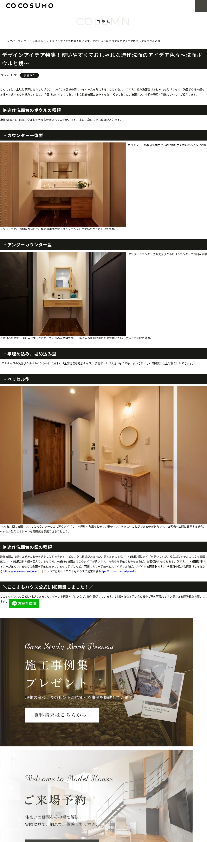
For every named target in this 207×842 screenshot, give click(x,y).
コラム (159, 804)
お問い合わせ (163, 791)
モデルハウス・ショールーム (122, 809)
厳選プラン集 (163, 759)
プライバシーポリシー (169, 810)
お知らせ (161, 797)
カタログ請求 (163, 753)
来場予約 (109, 816)
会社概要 (161, 778)
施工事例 (161, 746)
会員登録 (161, 765)
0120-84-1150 (42, 762)
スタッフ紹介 (163, 785)
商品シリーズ (117, 765)
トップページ (112, 746)
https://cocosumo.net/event (21, 571)
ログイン (161, 772)
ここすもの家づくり (116, 753)
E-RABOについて (120, 772)
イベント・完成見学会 (118, 803)
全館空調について (121, 759)
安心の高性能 (118, 778)
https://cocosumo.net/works (117, 571)
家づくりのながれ (121, 797)
